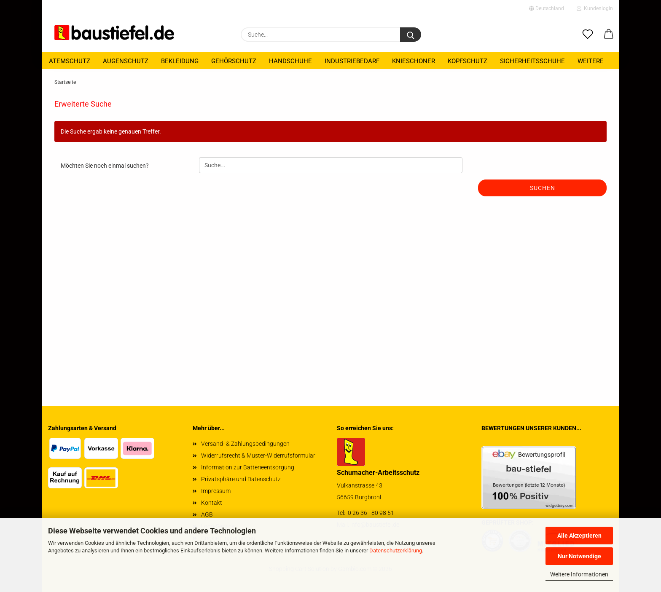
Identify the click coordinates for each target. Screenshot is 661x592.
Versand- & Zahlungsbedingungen (245, 443)
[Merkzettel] (587, 34)
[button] (608, 34)
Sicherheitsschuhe (532, 61)
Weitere (591, 61)
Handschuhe (290, 61)
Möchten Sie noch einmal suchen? (105, 165)
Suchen (542, 188)
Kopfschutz (467, 61)
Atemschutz (69, 61)
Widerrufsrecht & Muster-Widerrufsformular (258, 455)
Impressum (216, 491)
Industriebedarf (352, 61)
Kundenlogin (595, 8)
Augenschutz (125, 61)
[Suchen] (410, 34)
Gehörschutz (233, 61)
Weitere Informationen (579, 574)
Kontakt (211, 502)
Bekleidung (180, 61)
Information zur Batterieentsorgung (247, 467)
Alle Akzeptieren (579, 535)
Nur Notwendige (579, 556)
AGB (207, 514)
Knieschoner (413, 61)
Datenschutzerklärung (395, 550)
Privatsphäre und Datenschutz (241, 479)
